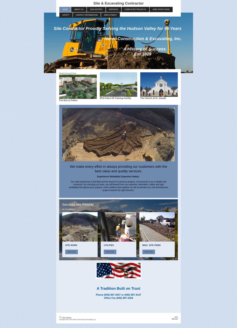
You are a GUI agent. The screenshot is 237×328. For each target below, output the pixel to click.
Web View (175, 318)
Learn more (72, 252)
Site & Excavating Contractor (118, 3)
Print (62, 317)
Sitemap (68, 317)
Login (176, 317)
